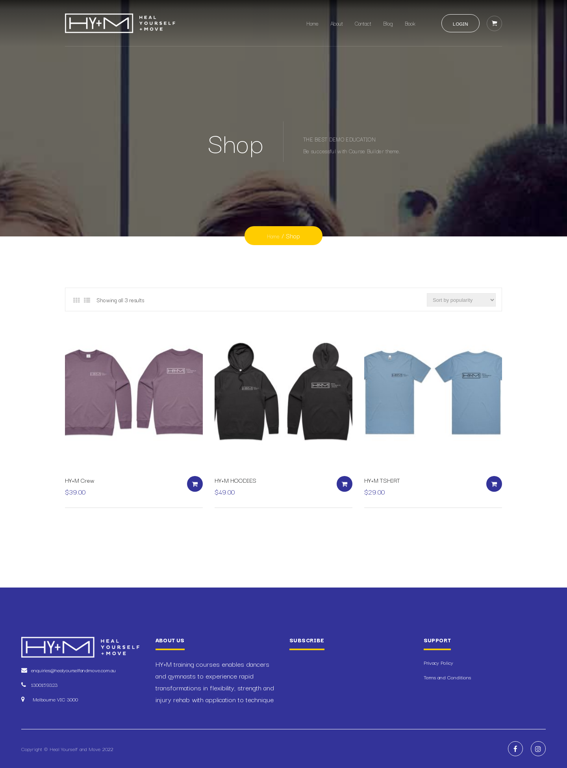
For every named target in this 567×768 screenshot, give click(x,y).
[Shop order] (461, 300)
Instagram (538, 748)
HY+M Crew (79, 480)
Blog (388, 23)
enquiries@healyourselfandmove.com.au (73, 670)
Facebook (515, 748)
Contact (363, 23)
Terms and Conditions (447, 677)
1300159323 (44, 684)
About (336, 23)
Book (410, 23)
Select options (195, 484)
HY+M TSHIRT (382, 480)
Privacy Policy (438, 662)
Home (312, 23)
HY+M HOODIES (235, 480)
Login (460, 23)
